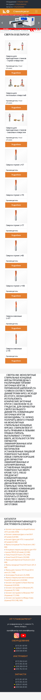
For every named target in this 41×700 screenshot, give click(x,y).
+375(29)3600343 (20, 4)
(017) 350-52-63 (21, 661)
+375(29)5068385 (18, 7)
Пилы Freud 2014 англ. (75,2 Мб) (18, 555)
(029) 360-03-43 (21, 666)
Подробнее (16, 73)
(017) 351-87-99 (21, 646)
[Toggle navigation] (36, 11)
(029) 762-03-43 (21, 669)
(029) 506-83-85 (21, 651)
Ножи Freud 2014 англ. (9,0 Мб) (17, 557)
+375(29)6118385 (22, 2)
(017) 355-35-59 (21, 682)
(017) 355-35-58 (21, 664)
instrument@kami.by (26, 630)
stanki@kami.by (13, 630)
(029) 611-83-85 (21, 648)
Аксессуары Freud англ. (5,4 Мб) (18, 575)
